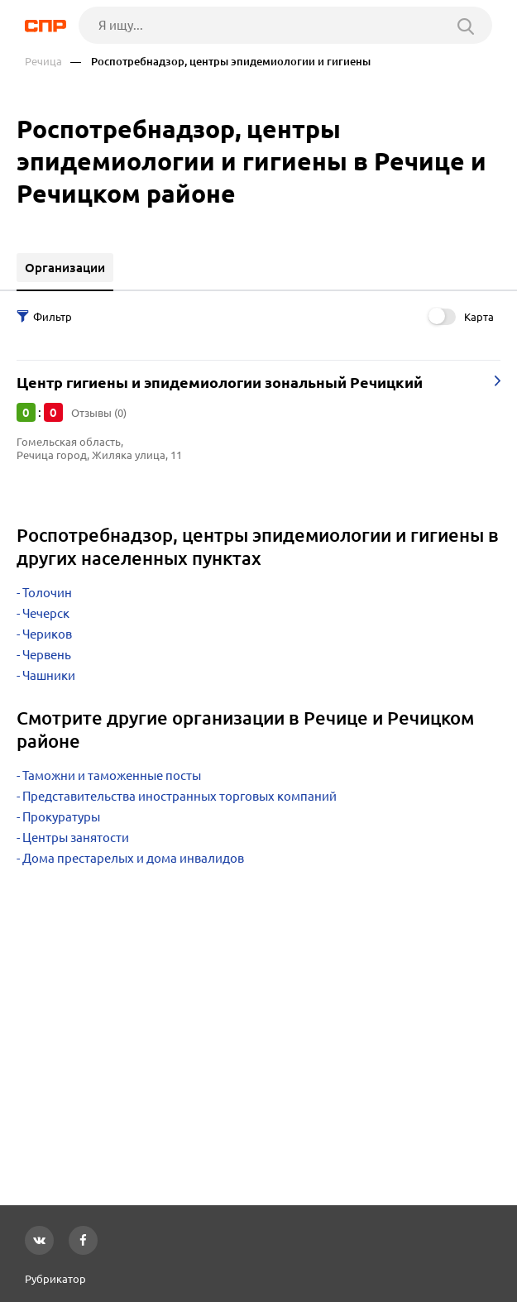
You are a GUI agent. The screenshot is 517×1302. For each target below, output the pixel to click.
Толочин (47, 592)
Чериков (47, 634)
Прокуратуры (61, 817)
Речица (43, 61)
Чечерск (45, 613)
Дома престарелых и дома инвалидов (133, 858)
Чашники (48, 675)
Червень (46, 655)
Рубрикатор (55, 1278)
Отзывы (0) (99, 412)
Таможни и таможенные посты (111, 775)
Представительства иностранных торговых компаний (179, 796)
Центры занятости (75, 837)
